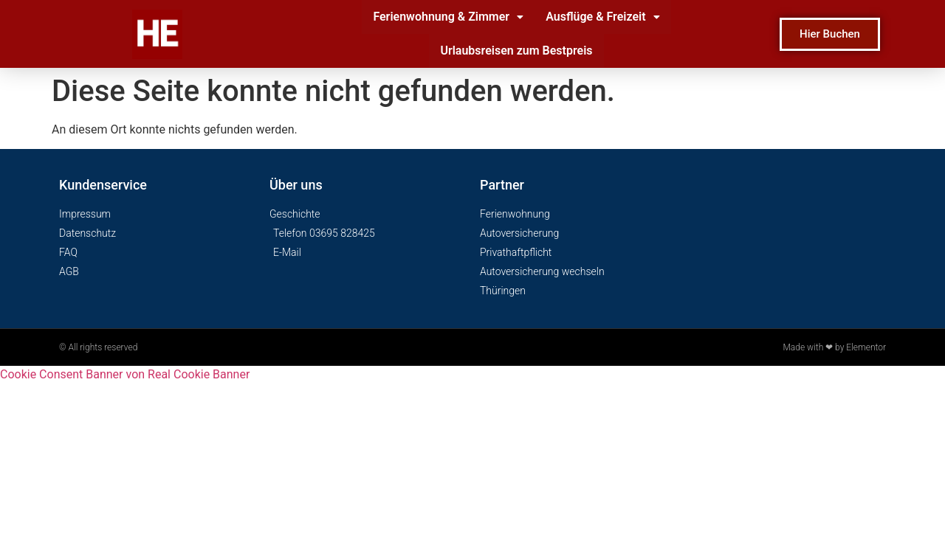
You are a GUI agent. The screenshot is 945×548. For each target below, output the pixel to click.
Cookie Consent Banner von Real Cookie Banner (125, 374)
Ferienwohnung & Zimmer (448, 17)
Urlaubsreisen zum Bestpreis (516, 51)
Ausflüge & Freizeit (602, 17)
